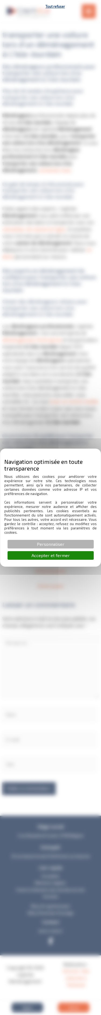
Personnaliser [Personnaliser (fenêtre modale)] (50, 544)
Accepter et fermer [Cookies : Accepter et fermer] (51, 555)
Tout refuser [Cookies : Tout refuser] (55, 6)
